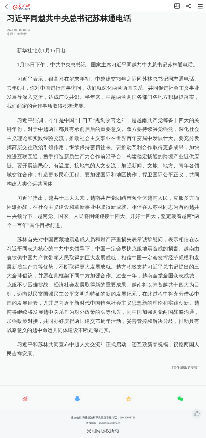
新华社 (22, 34)
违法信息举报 (79, 417)
